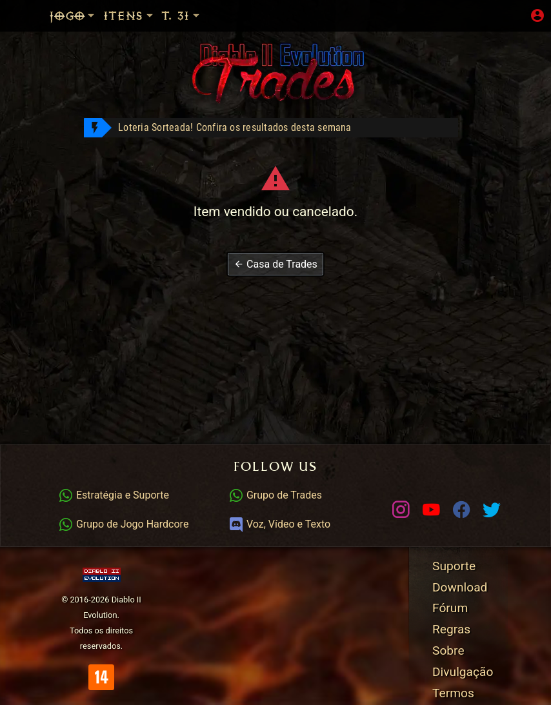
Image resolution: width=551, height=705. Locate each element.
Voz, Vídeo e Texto (279, 524)
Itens (129, 15)
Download (459, 587)
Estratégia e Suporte (113, 495)
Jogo (72, 15)
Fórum (450, 608)
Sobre (448, 650)
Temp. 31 (196, 15)
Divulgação (462, 671)
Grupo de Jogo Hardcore (123, 524)
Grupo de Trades (275, 495)
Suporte (454, 566)
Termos (453, 693)
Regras (451, 629)
